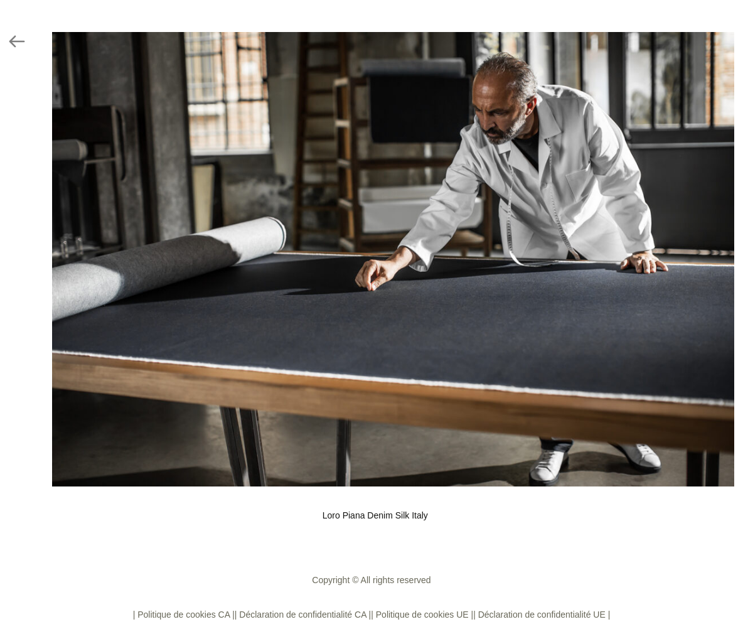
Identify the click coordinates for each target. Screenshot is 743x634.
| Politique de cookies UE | (422, 615)
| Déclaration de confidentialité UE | (541, 615)
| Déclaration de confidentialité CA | (303, 615)
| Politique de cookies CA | (184, 615)
